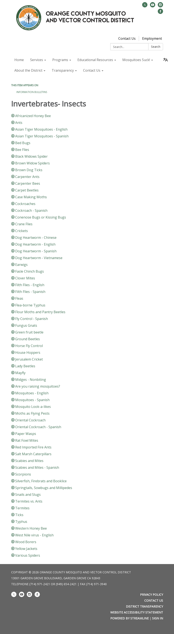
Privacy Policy (151, 595)
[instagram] (160, 6)
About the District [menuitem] (28, 70)
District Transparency (144, 606)
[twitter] (144, 6)
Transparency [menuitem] (63, 70)
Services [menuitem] (36, 59)
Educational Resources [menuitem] (95, 59)
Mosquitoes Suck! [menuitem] (136, 59)
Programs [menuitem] (60, 59)
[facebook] (160, 12)
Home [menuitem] (19, 59)
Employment (152, 38)
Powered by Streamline (129, 618)
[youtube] (152, 6)
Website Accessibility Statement (136, 612)
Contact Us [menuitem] (91, 70)
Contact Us (127, 38)
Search (155, 47)
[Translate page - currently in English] (165, 60)
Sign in (157, 618)
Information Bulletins (31, 92)
